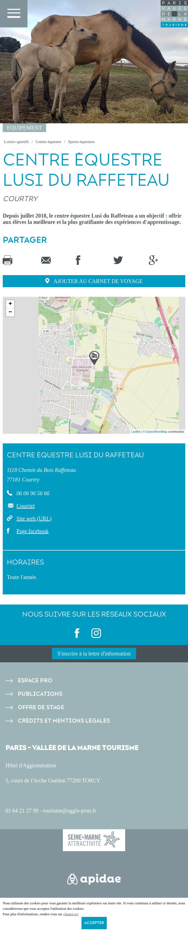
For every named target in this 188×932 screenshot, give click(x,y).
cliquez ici (70, 914)
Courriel (25, 506)
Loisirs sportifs (16, 141)
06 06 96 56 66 (32, 493)
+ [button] (10, 304)
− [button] (10, 312)
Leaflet (136, 431)
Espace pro (35, 680)
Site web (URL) (34, 518)
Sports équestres (81, 141)
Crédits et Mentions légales (64, 720)
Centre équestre (48, 141)
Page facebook (32, 531)
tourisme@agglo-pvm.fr (69, 811)
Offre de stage (41, 707)
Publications (40, 694)
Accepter (94, 923)
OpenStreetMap (156, 431)
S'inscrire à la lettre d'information (94, 654)
